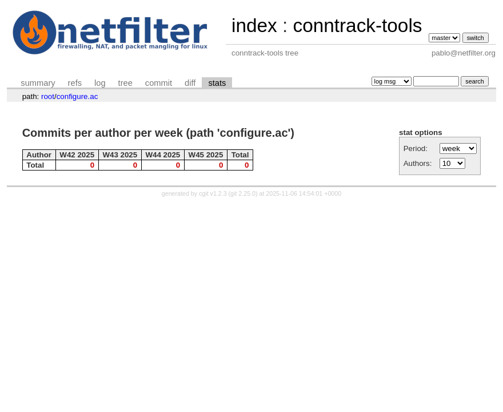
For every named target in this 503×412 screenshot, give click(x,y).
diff (190, 83)
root (47, 96)
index (254, 25)
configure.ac (77, 96)
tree (125, 83)
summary (38, 83)
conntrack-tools (357, 25)
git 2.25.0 (243, 193)
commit (158, 83)
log (100, 83)
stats (217, 83)
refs (75, 83)
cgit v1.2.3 (213, 193)
